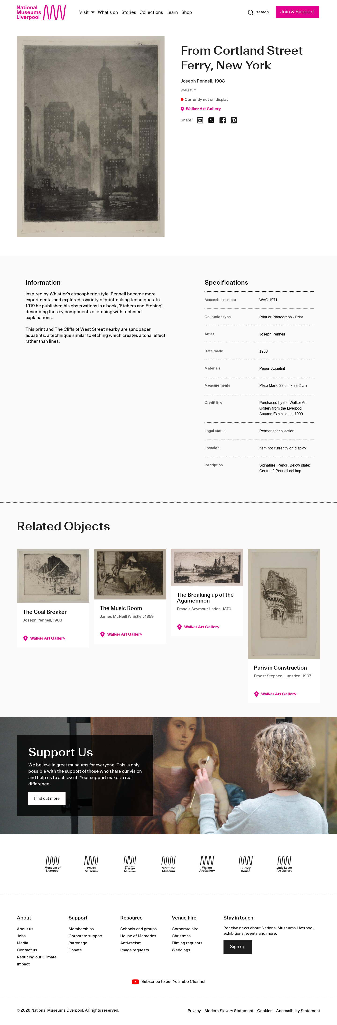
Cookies (264, 1011)
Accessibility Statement (298, 1011)
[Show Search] (258, 12)
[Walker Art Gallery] (207, 864)
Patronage (78, 943)
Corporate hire (185, 929)
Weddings (181, 950)
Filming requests (187, 943)
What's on (108, 12)
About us (25, 929)
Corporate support (86, 936)
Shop (186, 12)
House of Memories (138, 936)
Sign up (237, 947)
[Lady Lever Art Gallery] (284, 864)
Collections (151, 12)
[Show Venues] (93, 12)
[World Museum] (91, 864)
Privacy (194, 1011)
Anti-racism (131, 943)
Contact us (27, 950)
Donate (75, 950)
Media (22, 943)
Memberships (81, 929)
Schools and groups (138, 929)
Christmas (181, 936)
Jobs (21, 936)
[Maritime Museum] (168, 864)
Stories (128, 12)
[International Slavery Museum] (130, 864)
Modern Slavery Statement (229, 1011)
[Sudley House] (246, 864)
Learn (172, 12)
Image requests (134, 950)
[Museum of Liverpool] (53, 864)
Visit (84, 12)
